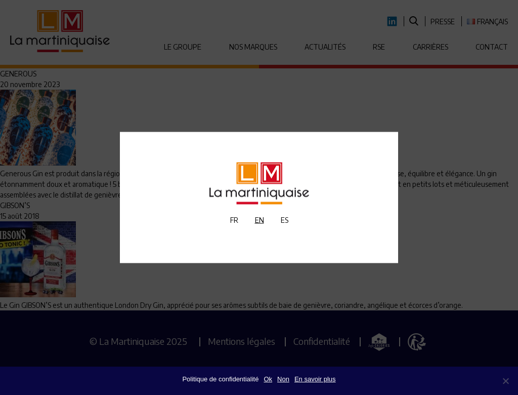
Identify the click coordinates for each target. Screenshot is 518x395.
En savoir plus (315, 379)
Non (283, 379)
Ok (268, 379)
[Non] (505, 381)
